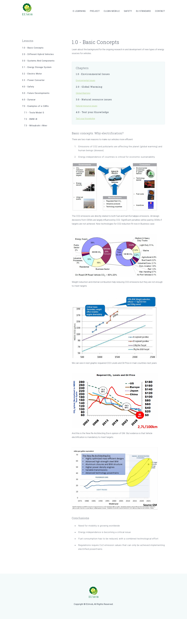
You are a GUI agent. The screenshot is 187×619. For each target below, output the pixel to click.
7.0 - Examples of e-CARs (35, 106)
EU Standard (143, 11)
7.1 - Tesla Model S (34, 112)
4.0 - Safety (28, 86)
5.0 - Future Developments (35, 93)
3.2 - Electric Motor (32, 73)
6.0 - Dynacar (29, 99)
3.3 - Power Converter (33, 80)
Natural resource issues (86, 106)
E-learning (79, 11)
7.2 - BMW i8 (30, 119)
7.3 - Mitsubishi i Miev (35, 125)
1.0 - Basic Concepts (33, 48)
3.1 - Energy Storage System (37, 67)
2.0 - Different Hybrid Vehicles (38, 54)
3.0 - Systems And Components (38, 61)
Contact (160, 11)
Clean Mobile (112, 11)
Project (95, 11)
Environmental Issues (85, 80)
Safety (128, 11)
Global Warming (83, 93)
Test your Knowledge (85, 118)
